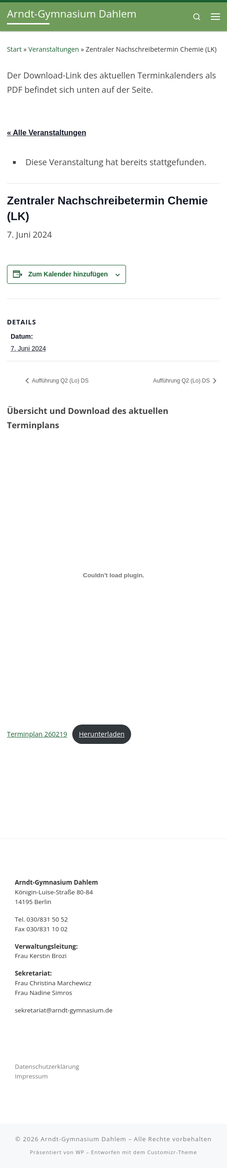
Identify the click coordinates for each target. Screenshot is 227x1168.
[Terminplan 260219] (113, 575)
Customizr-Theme (172, 1152)
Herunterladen (102, 734)
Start (14, 49)
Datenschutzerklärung (47, 1066)
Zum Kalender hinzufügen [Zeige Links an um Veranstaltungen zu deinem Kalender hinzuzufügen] (68, 274)
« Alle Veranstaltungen (46, 133)
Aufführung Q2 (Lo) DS (59, 380)
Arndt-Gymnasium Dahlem (83, 1139)
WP (80, 1152)
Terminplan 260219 (37, 734)
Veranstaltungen (53, 49)
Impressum (31, 1076)
